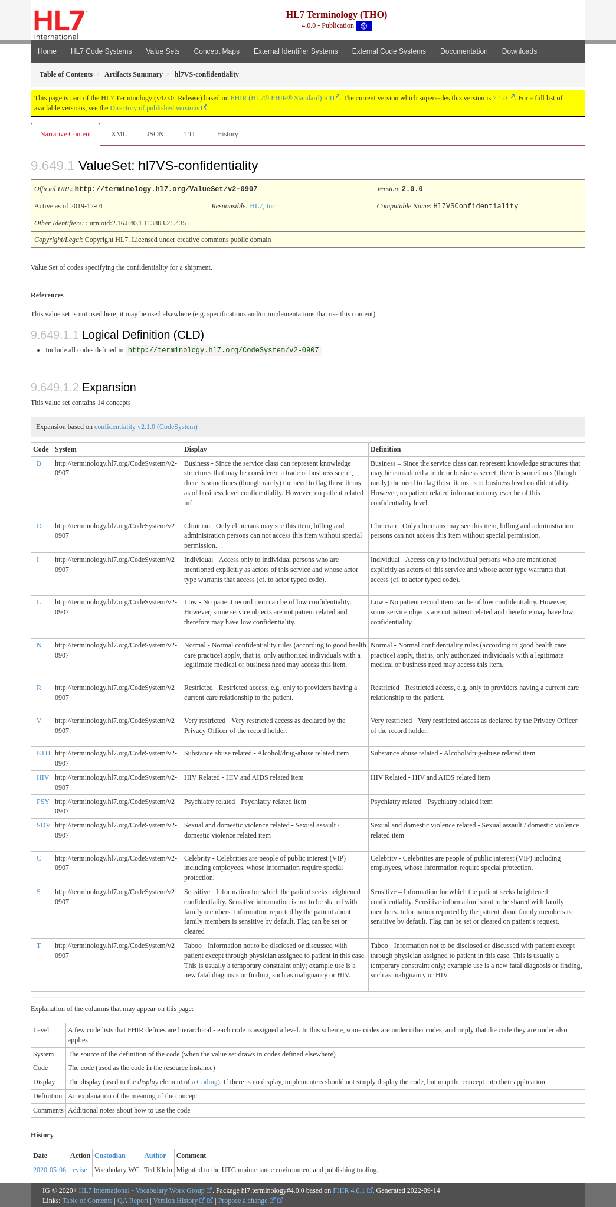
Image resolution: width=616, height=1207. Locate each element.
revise (78, 1169)
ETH (43, 752)
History (227, 134)
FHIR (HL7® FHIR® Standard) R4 (281, 98)
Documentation (464, 51)
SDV (44, 824)
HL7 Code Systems (101, 51)
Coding (206, 1081)
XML (119, 134)
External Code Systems (389, 51)
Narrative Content (65, 134)
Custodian (110, 1154)
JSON (155, 134)
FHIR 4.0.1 (349, 1189)
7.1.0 (500, 98)
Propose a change (247, 1199)
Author (155, 1154)
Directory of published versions (154, 108)
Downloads (519, 51)
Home (47, 51)
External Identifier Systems (296, 51)
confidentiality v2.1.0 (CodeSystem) (146, 425)
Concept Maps (217, 51)
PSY (43, 800)
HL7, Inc (262, 205)
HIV (43, 776)
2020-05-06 (49, 1169)
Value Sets (162, 51)
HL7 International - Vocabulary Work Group (142, 1189)
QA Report (132, 1199)
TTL (190, 134)
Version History (179, 1199)
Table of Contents (87, 1199)
